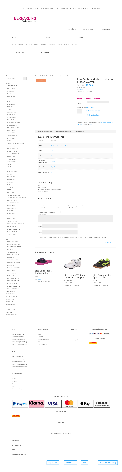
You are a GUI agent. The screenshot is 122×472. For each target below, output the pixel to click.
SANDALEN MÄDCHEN (13, 262)
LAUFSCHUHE (11, 156)
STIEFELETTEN (11, 114)
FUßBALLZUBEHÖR (11, 315)
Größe (79, 103)
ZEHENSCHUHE (11, 112)
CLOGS (9, 101)
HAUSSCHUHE (11, 120)
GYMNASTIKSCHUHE (13, 154)
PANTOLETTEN (11, 104)
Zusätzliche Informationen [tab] (45, 131)
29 (55, 145)
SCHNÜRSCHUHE (12, 171)
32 (61, 145)
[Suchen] (24, 78)
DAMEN (14, 37)
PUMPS (9, 93)
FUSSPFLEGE (9, 302)
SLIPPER (9, 174)
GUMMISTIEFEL (11, 133)
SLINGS (9, 109)
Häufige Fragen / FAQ (18, 334)
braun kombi (54, 156)
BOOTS (9, 190)
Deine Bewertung (43, 212)
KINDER (81, 37)
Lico (91, 124)
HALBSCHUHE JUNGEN (13, 244)
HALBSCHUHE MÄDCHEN (14, 247)
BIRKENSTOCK (11, 138)
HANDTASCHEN (10, 291)
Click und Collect (93, 115)
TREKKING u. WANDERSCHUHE (15, 143)
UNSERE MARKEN (22, 44)
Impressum (52, 462)
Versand (81, 89)
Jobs (39, 342)
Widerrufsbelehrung (108, 462)
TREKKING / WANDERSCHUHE (15, 224)
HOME (14, 44)
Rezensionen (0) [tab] (79, 131)
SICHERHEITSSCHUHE (13, 127)
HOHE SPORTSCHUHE (13, 278)
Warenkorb (72, 29)
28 (53, 145)
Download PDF (90, 107)
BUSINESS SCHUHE (12, 169)
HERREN (48, 37)
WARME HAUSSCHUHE (13, 122)
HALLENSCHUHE (11, 146)
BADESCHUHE (11, 130)
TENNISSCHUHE (11, 162)
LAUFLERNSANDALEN (13, 254)
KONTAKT (66, 44)
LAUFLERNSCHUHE (12, 241)
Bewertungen (88, 29)
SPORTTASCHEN (10, 309)
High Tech (53, 167)
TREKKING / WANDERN (13, 281)
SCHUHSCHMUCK (11, 294)
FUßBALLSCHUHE (12, 151)
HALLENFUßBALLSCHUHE (14, 148)
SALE (30, 44)
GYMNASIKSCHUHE (12, 237)
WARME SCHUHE (12, 252)
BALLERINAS (10, 91)
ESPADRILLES (11, 96)
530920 (53, 161)
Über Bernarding (42, 344)
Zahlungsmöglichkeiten (18, 339)
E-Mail (40, 232)
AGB (84, 462)
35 (67, 145)
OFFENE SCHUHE (12, 86)
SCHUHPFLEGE (10, 299)
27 (51, 145)
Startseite (37, 76)
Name (40, 226)
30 (57, 145)
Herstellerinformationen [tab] (63, 131)
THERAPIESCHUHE (12, 135)
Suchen (8, 76)
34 (65, 145)
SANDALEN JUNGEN (12, 260)
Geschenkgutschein (43, 339)
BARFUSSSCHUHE (12, 125)
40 (51, 172)
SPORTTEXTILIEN (10, 304)
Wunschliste (106, 29)
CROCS (9, 141)
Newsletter (41, 336)
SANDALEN (10, 107)
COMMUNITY (43, 44)
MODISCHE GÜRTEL (11, 296)
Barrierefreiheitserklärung (19, 344)
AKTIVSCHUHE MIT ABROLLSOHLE (16, 99)
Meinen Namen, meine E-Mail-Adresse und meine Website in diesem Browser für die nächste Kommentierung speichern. (73, 237)
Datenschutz (70, 462)
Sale (82, 124)
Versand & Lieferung (18, 336)
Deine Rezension (43, 214)
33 (63, 145)
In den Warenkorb (93, 111)
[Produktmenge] (79, 111)
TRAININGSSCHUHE (12, 159)
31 (59, 145)
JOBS (72, 44)
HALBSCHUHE (11, 88)
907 (42, 76)
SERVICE (36, 44)
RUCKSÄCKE (9, 312)
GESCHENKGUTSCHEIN (55, 44)
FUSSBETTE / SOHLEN (12, 307)
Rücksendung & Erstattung (19, 342)
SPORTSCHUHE (11, 275)
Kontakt (40, 334)
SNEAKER (9, 166)
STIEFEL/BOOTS (11, 117)
